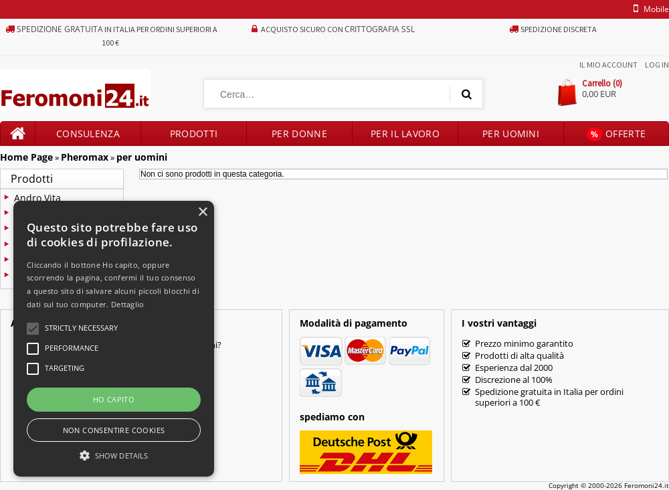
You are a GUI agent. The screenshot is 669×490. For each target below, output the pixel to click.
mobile (649, 9)
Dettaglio (128, 304)
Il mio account (608, 65)
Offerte (616, 134)
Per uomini (510, 133)
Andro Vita (37, 197)
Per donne (299, 133)
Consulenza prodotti (88, 136)
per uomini (141, 157)
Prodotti (193, 133)
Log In (657, 65)
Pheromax (84, 157)
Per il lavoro (405, 133)
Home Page (26, 157)
